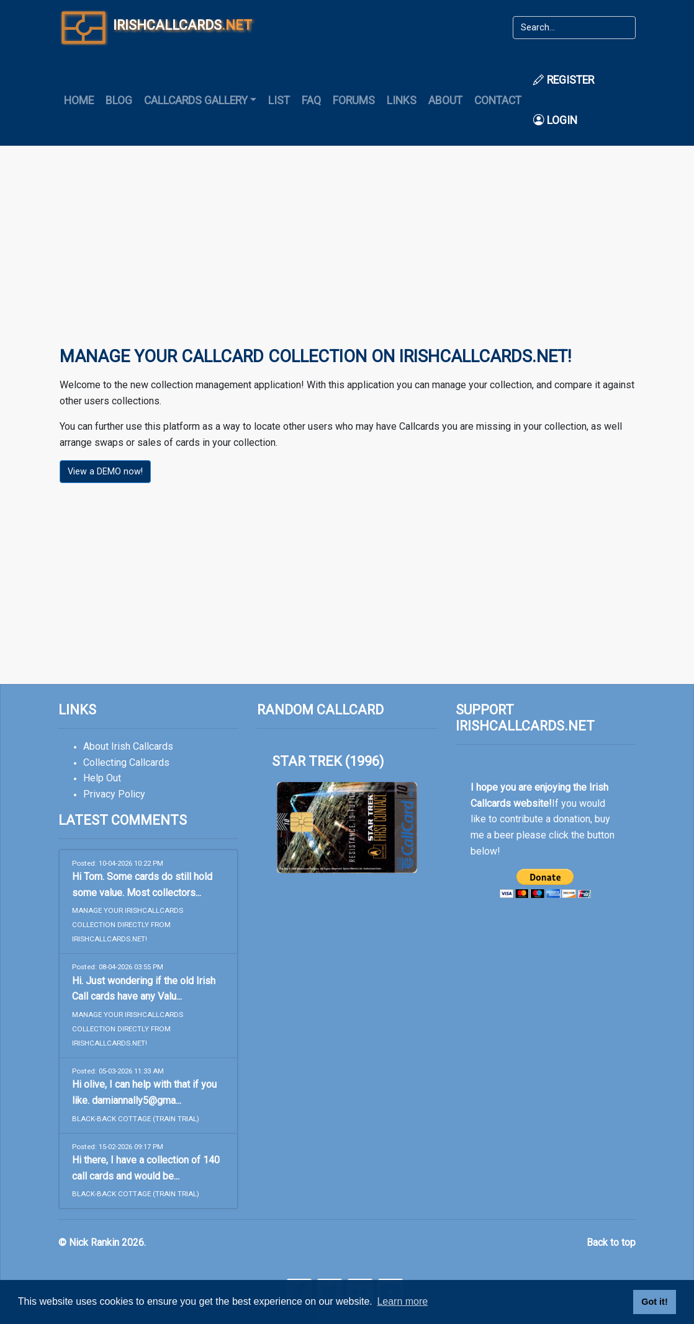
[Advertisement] (347, 255)
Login (555, 120)
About (445, 100)
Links (402, 100)
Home (79, 100)
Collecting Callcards (126, 762)
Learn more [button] (402, 1301)
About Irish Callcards (128, 746)
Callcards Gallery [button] (196, 100)
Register (563, 80)
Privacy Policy (114, 794)
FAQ (311, 100)
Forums (354, 100)
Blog (119, 100)
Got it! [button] (654, 1302)
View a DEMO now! (105, 471)
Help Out (102, 778)
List (279, 100)
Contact (497, 100)
